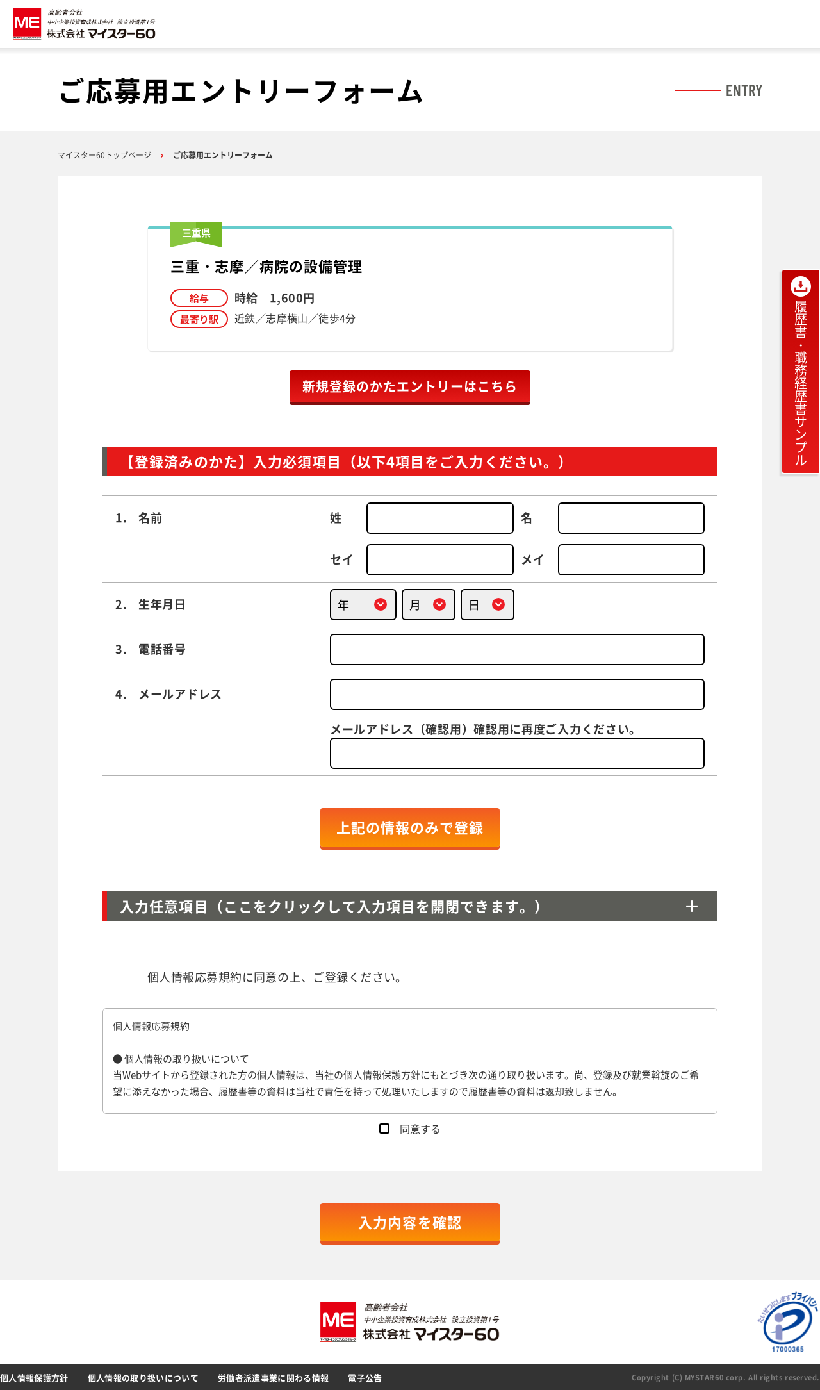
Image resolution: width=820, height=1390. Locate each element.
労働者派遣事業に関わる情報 (273, 1377)
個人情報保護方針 (34, 1377)
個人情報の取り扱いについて (143, 1377)
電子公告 (365, 1377)
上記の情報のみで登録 (410, 827)
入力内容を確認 (410, 1221)
